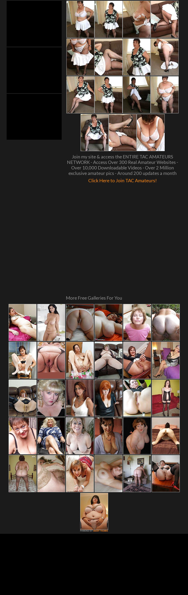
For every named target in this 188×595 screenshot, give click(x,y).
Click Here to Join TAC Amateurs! (122, 180)
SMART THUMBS (100, 481)
